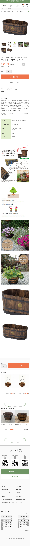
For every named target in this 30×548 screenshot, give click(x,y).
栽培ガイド (4, 496)
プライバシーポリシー (7, 499)
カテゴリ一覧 (5, 489)
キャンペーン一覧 (6, 493)
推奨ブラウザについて (21, 499)
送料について (4, 91)
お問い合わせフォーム (15, 471)
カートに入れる (15, 77)
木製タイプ (10, 11)
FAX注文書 (15, 477)
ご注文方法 (18, 486)
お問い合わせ (19, 496)
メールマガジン (19, 502)
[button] (24, 404)
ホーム (3, 486)
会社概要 (18, 493)
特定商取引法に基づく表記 (8, 502)
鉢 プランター (4, 11)
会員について (19, 489)
